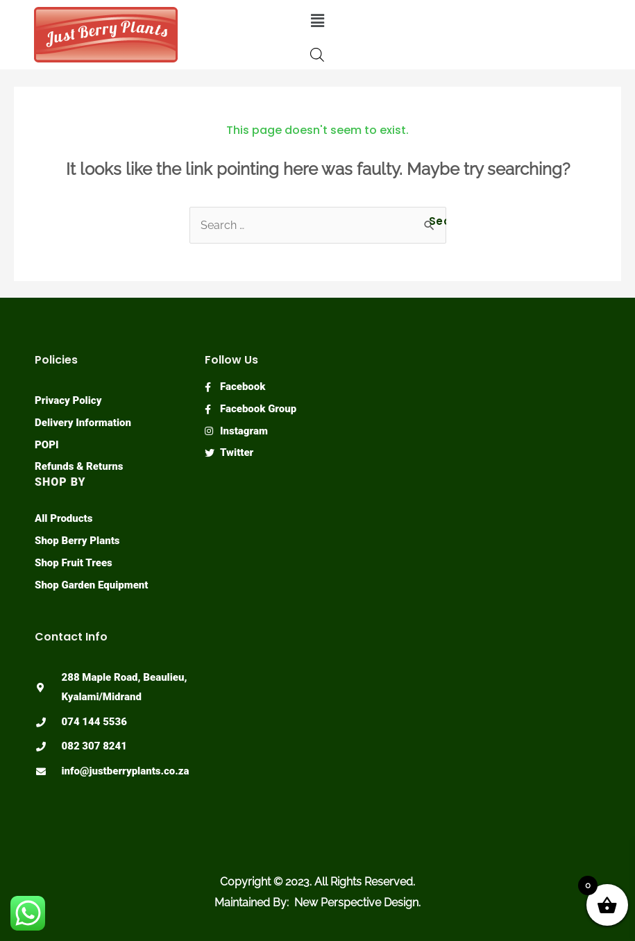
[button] (317, 20)
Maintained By (250, 902)
